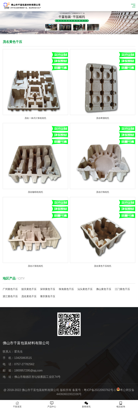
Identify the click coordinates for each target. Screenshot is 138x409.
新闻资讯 (86, 404)
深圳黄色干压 (47, 289)
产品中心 (51, 404)
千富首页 (17, 404)
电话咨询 (121, 404)
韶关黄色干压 (28, 289)
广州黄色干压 (10, 289)
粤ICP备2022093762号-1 (100, 390)
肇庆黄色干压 (47, 296)
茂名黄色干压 (28, 296)
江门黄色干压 (122, 289)
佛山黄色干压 (103, 289)
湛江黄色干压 (10, 296)
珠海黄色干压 (66, 289)
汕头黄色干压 (85, 289)
